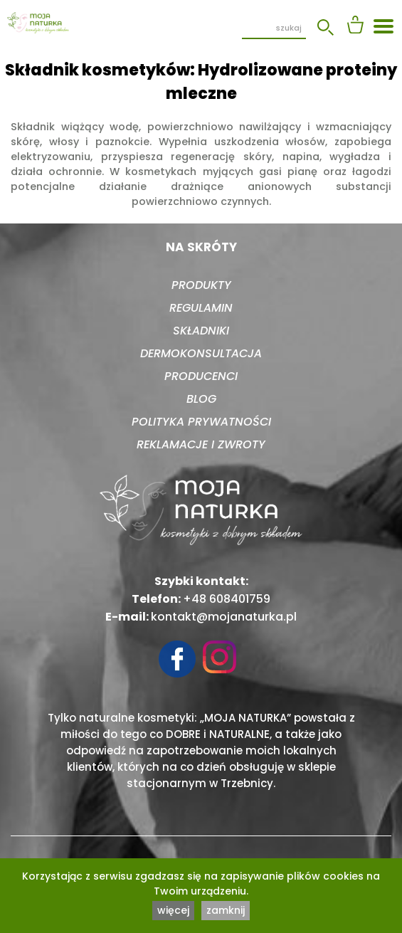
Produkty (201, 285)
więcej (173, 910)
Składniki (201, 330)
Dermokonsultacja (201, 353)
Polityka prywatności (201, 421)
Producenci (201, 376)
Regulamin (201, 308)
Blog (201, 399)
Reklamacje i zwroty (201, 444)
